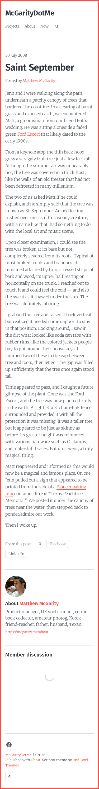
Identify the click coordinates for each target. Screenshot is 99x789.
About (30, 26)
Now (44, 26)
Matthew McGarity (39, 80)
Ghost (35, 760)
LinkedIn (16, 554)
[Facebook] (9, 744)
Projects (12, 26)
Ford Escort (28, 134)
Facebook (58, 544)
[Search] (57, 26)
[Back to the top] (9, 776)
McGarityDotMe (29, 13)
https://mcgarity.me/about (26, 632)
